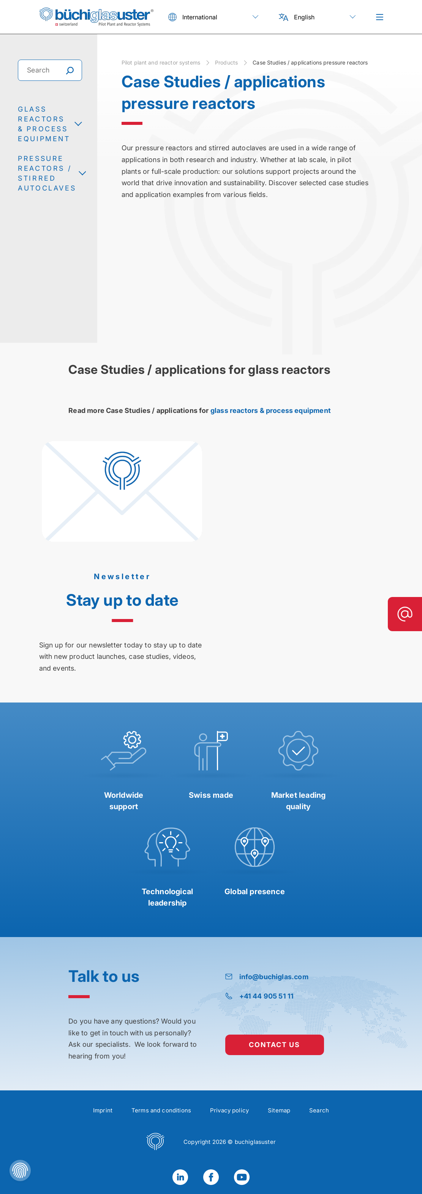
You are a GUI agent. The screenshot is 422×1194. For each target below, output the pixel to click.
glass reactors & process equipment (270, 410)
